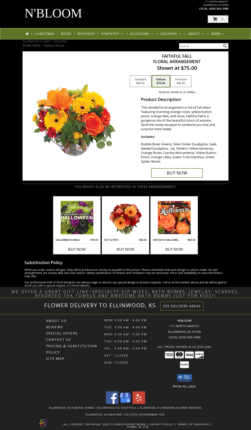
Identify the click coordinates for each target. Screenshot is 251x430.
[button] (218, 19)
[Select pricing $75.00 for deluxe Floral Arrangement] (161, 81)
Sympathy (112, 34)
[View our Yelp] (139, 403)
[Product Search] (200, 46)
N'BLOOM (53, 13)
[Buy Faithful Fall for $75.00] (177, 173)
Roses (66, 34)
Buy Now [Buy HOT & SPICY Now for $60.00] (125, 249)
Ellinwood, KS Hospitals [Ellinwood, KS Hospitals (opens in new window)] (117, 407)
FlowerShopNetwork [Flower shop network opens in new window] (128, 424)
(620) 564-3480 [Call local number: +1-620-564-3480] (218, 8)
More (218, 34)
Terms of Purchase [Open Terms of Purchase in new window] (193, 424)
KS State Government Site (145, 414)
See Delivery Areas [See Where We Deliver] (182, 306)
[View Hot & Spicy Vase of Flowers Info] (125, 217)
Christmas (44, 34)
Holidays (171, 34)
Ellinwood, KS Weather (104, 414)
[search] (225, 46)
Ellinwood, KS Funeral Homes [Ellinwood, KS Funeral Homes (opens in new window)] (72, 407)
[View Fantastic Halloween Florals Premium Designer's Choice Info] (174, 217)
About (196, 34)
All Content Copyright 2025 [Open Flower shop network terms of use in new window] (87, 424)
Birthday (86, 34)
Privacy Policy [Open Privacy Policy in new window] (162, 424)
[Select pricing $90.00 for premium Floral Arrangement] (181, 81)
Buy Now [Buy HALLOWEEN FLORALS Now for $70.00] (77, 249)
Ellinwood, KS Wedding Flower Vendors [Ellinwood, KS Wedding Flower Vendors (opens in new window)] (171, 407)
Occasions (142, 34)
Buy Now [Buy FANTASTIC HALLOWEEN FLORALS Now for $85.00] (174, 249)
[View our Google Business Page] (125, 403)
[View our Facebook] (112, 403)
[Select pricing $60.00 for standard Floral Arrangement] (140, 81)
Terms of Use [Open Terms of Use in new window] (138, 426)
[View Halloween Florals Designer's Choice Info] (77, 217)
